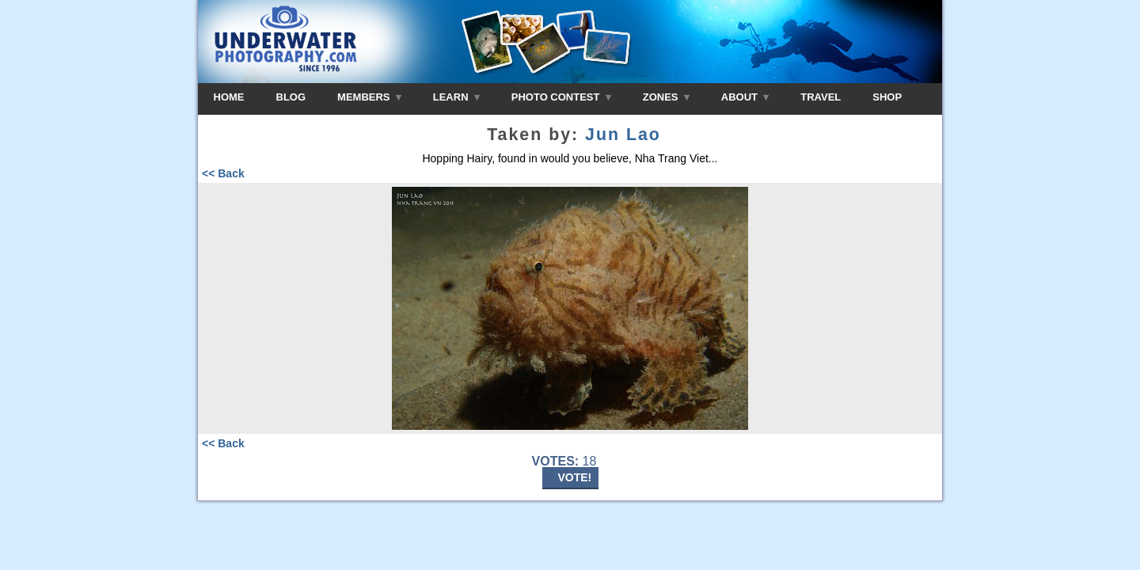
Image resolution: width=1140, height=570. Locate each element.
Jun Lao (623, 134)
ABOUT (745, 97)
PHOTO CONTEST (561, 97)
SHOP (887, 97)
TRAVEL (820, 97)
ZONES (666, 97)
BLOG (291, 97)
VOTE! (575, 477)
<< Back (223, 173)
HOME (229, 97)
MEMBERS (369, 97)
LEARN (456, 97)
